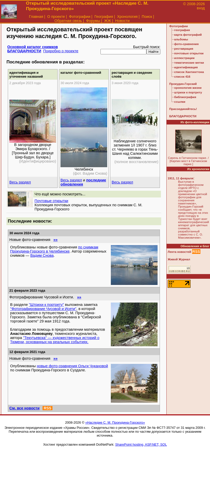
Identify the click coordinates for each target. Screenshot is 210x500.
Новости (122, 21)
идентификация (186, 67)
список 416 (182, 76)
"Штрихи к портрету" (46, 305)
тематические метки (189, 62)
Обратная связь (68, 21)
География (103, 16)
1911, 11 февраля (180, 178)
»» (55, 240)
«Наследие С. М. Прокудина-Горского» (115, 422)
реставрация (183, 48)
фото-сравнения (186, 44)
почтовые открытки (189, 53)
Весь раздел (20, 182)
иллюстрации (184, 58)
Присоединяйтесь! (183, 109)
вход (201, 8)
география (182, 30)
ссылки (179, 101)
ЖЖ (107, 21)
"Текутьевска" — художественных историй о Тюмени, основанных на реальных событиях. (54, 340)
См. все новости (24, 408)
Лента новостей (179, 251)
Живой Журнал (179, 259)
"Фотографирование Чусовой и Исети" (43, 309)
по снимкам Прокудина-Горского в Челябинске (54, 249)
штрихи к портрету (188, 92)
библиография (185, 97)
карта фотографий (188, 34)
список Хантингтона (189, 71)
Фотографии (79, 16)
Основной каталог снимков (32, 47)
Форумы (93, 21)
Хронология (127, 16)
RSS (47, 408)
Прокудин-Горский (183, 83)
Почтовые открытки (51, 201)
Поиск (147, 16)
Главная (36, 16)
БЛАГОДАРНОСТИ (24, 51)
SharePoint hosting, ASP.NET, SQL (141, 444)
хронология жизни (187, 87)
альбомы (181, 39)
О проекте (56, 16)
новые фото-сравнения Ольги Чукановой (72, 366)
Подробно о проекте (60, 51)
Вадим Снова (42, 255)
